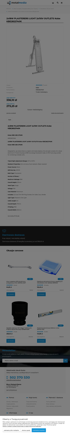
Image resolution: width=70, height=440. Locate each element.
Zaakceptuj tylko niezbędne (11, 430)
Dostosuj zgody (26, 430)
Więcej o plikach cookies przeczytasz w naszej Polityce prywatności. (22, 426)
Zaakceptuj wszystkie (39, 430)
